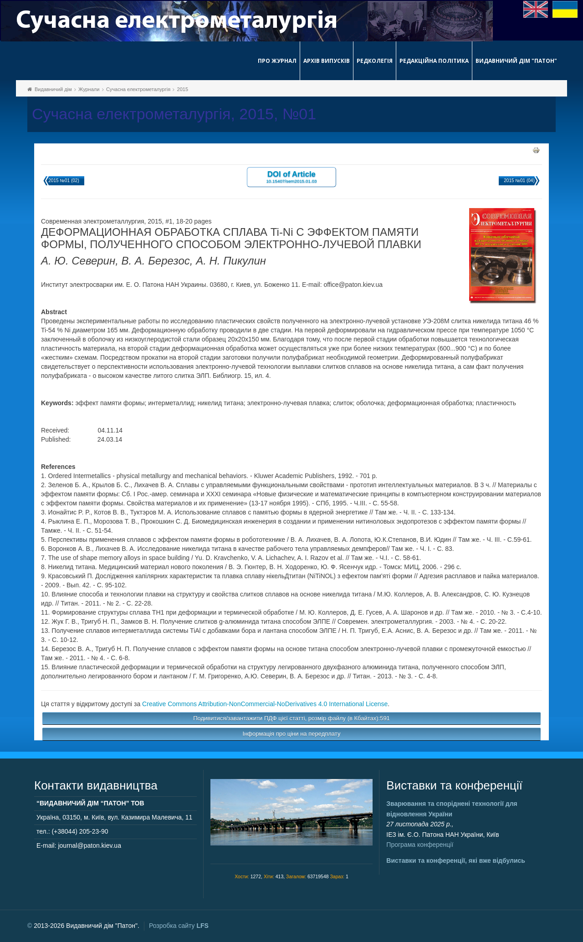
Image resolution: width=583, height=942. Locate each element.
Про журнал (277, 61)
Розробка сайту (179, 925)
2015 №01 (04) (519, 180)
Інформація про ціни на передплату (292, 733)
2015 (182, 89)
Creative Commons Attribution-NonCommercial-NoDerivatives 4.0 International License (265, 704)
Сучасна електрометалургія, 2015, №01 (174, 114)
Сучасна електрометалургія (138, 89)
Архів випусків (326, 61)
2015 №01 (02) (63, 180)
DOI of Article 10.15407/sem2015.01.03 (291, 176)
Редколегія (375, 61)
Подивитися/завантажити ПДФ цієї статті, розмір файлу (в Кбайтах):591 (291, 718)
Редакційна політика (434, 61)
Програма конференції (419, 844)
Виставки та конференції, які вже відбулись (455, 860)
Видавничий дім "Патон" (516, 61)
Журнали (88, 89)
